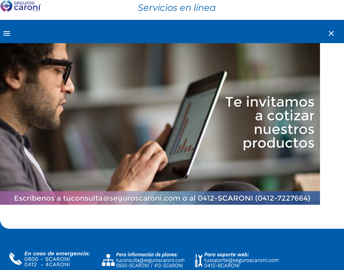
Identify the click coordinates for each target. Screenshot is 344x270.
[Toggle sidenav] (7, 32)
